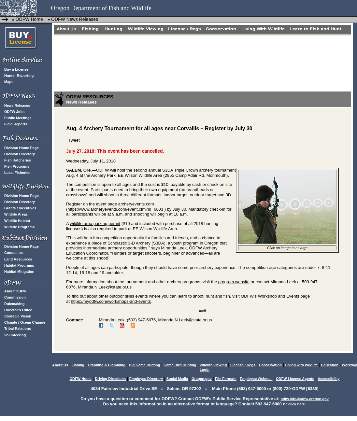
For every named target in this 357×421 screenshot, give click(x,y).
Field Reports (15, 124)
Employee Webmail (256, 379)
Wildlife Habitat (17, 221)
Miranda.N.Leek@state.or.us (105, 287)
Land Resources (18, 259)
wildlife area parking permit (95, 223)
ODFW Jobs (14, 112)
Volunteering (15, 335)
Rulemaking (14, 304)
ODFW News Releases (74, 19)
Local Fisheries (17, 173)
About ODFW (15, 291)
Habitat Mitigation (19, 272)
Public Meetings (18, 118)
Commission (15, 297)
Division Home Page (21, 148)
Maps (8, 82)
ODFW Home (28, 19)
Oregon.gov (202, 379)
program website (234, 281)
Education (329, 365)
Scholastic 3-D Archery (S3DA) (136, 243)
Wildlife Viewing (213, 365)
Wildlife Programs (19, 227)
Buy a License (16, 69)
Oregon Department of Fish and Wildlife (101, 8)
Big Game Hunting (144, 365)
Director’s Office (18, 310)
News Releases (17, 105)
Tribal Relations (17, 328)
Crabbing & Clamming (106, 365)
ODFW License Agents (295, 379)
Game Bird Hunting (180, 365)
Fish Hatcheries (17, 160)
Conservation (270, 365)
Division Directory (19, 154)
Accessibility (328, 379)
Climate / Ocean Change (24, 322)
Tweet (74, 140)
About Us (60, 365)
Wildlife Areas (16, 214)
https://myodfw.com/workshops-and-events (111, 301)
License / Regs (242, 365)
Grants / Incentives (20, 208)
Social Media (177, 379)
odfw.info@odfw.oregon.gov (304, 399)
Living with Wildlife (301, 365)
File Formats (225, 379)
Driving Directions (110, 379)
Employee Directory (146, 379)
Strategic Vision (17, 316)
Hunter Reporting (19, 75)
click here (296, 404)
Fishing (78, 365)
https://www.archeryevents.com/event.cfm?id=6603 (115, 209)
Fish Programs (16, 166)
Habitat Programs (19, 265)
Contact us (13, 253)
